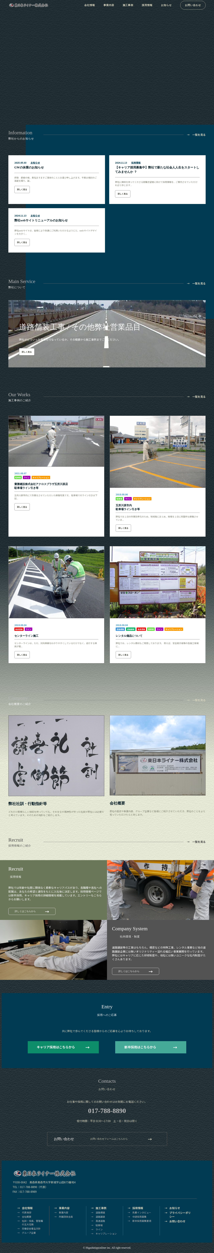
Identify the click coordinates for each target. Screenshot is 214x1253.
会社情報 (89, 8)
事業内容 (109, 8)
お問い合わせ (194, 8)
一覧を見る (199, 135)
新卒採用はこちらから (140, 1047)
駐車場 (18, 477)
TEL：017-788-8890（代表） (30, 1187)
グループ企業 (29, 1232)
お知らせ (168, 8)
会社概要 (26, 1216)
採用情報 (148, 8)
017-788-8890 (107, 1111)
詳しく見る (22, 189)
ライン (26, 477)
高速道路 (19, 629)
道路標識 (120, 629)
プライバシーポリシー (180, 1215)
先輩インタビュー (141, 1212)
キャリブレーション (41, 477)
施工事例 (128, 8)
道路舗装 (130, 629)
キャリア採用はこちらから (56, 1047)
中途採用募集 (139, 1216)
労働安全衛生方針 (31, 1228)
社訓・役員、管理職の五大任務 (32, 1222)
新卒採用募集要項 (141, 1221)
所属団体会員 (66, 1216)
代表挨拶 (26, 1212)
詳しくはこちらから (25, 911)
